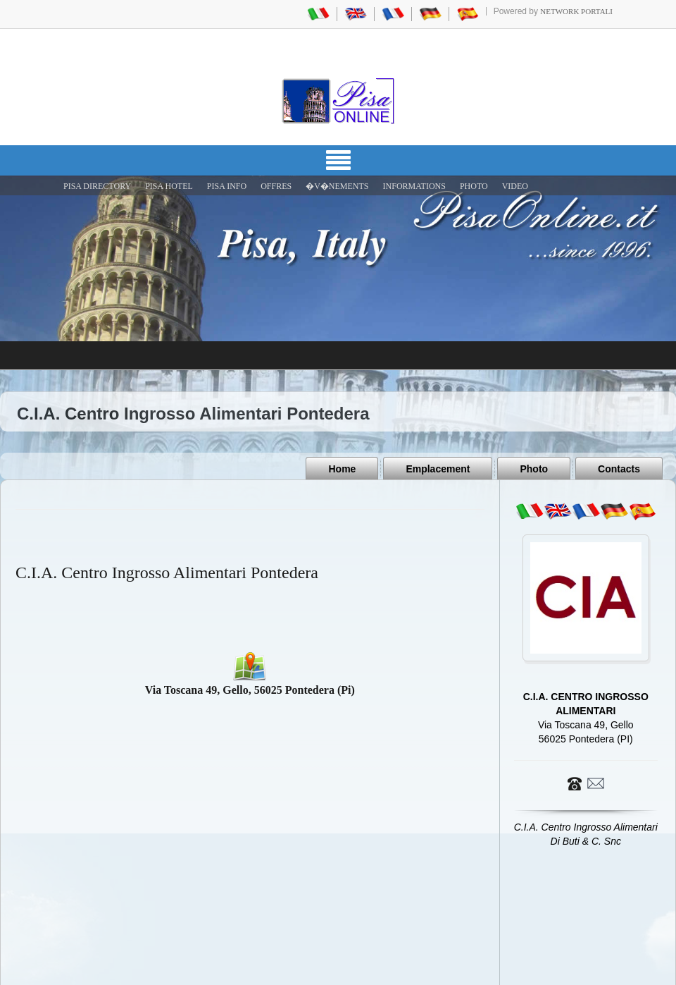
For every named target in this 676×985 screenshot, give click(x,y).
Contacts (619, 469)
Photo (534, 469)
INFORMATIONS (414, 186)
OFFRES (276, 186)
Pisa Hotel (169, 186)
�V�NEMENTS (337, 186)
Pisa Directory (97, 186)
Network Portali (576, 11)
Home (342, 469)
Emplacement (438, 469)
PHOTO (474, 186)
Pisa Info (226, 186)
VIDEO (515, 186)
